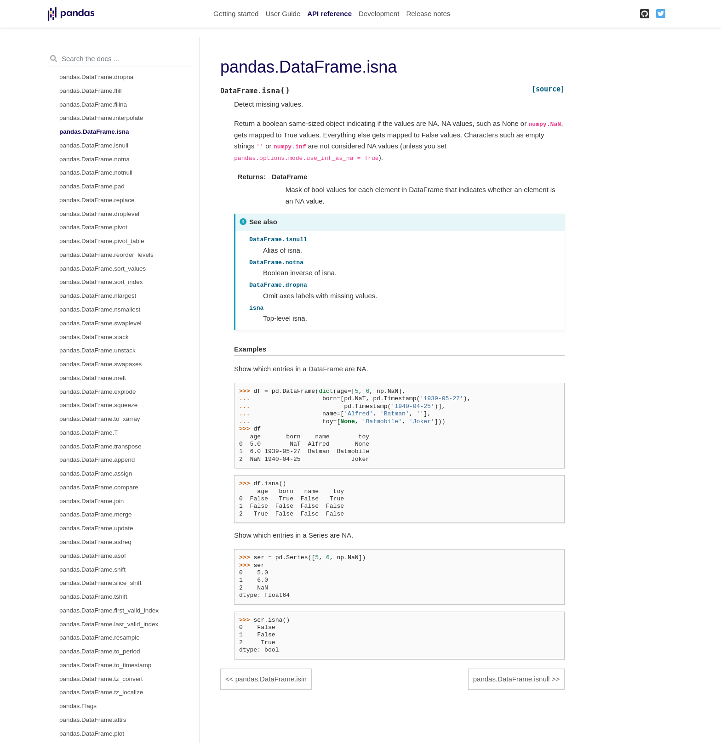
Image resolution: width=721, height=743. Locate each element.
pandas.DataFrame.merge (95, 514)
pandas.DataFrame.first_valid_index (109, 610)
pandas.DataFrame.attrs (92, 719)
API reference (329, 13)
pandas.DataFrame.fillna (93, 104)
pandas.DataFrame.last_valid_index (108, 624)
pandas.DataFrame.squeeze (98, 405)
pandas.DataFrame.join (91, 501)
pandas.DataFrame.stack (94, 337)
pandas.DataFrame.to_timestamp (105, 665)
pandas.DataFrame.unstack (97, 350)
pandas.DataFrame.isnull (93, 145)
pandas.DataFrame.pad (92, 186)
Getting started (235, 13)
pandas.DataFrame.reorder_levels (106, 254)
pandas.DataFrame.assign (95, 473)
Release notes (428, 13)
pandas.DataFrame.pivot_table (101, 241)
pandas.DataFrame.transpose (100, 446)
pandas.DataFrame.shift (92, 569)
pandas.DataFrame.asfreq (95, 542)
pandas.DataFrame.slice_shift (100, 582)
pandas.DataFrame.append (97, 459)
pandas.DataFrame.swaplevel (100, 323)
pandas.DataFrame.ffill (90, 90)
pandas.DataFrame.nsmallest (99, 309)
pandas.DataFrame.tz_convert (101, 678)
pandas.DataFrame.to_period (99, 651)
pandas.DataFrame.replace (97, 200)
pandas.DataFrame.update (96, 528)
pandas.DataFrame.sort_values (102, 268)
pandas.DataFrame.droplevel (99, 213)
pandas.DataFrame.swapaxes (100, 364)
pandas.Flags (78, 706)
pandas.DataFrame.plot (91, 733)
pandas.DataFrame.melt (92, 377)
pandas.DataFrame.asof (92, 555)
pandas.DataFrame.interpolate (101, 117)
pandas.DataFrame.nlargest (97, 295)
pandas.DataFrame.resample (99, 637)
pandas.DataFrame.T (88, 432)
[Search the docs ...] (119, 59)
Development (379, 13)
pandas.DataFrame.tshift (93, 596)
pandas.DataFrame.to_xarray (99, 418)
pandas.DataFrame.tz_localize (101, 692)
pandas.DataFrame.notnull (95, 172)
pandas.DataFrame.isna (94, 131)
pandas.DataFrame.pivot (93, 227)
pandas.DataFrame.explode (97, 391)
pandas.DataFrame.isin (271, 679)
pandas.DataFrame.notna (94, 159)
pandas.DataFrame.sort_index (101, 281)
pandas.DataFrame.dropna (96, 77)
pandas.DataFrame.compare (98, 487)
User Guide (282, 13)
